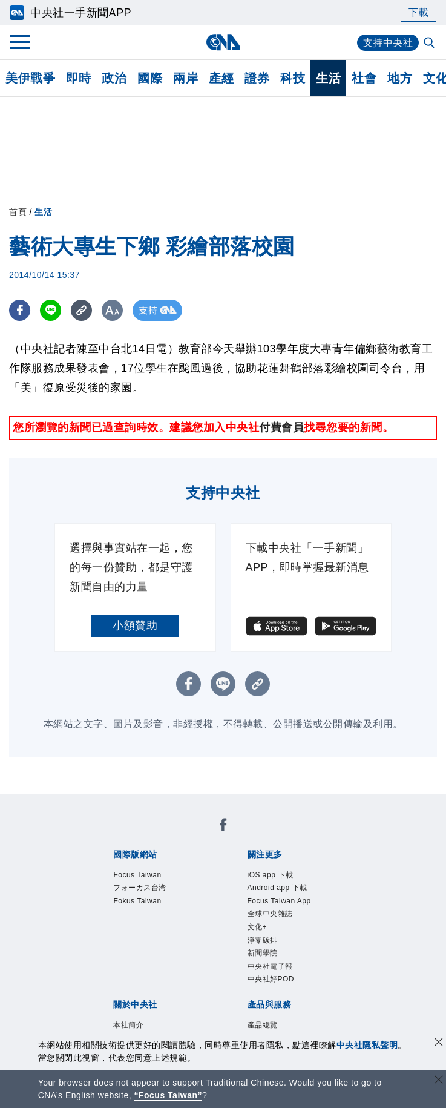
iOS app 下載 (122, 869)
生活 (328, 78)
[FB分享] (19, 310)
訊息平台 (245, 983)
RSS (179, 1000)
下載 (418, 12)
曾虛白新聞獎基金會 (139, 1032)
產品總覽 (111, 983)
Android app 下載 (200, 869)
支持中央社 (388, 43)
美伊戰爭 (30, 78)
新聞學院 (241, 885)
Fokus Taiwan (273, 836)
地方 (399, 78)
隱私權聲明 (196, 951)
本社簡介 (111, 934)
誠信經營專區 (134, 951)
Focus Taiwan (124, 836)
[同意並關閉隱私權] (439, 1043)
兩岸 (185, 78)
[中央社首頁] (223, 42)
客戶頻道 (156, 983)
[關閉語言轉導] (439, 1081)
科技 (292, 78)
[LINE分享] (50, 310)
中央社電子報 (297, 885)
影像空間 (201, 983)
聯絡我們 (245, 951)
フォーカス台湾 (198, 836)
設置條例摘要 (256, 934)
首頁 (18, 212)
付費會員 (281, 427)
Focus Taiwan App (291, 869)
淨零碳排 (196, 885)
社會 (364, 78)
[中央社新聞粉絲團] (92, 803)
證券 (256, 78)
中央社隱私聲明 (367, 1045)
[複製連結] (81, 310)
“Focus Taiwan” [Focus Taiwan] (168, 1095)
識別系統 (156, 934)
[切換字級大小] (112, 310)
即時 (78, 78)
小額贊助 (135, 625)
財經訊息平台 (301, 983)
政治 (114, 78)
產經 (221, 78)
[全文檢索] (430, 43)
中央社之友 (139, 1000)
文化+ (159, 885)
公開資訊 (201, 934)
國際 (149, 78)
